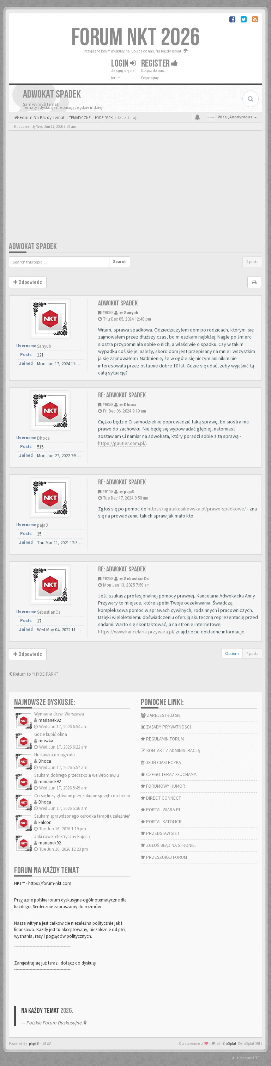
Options (232, 653)
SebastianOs (136, 578)
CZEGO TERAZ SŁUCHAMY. (169, 774)
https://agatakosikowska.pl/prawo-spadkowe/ (196, 509)
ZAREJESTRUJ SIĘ (161, 715)
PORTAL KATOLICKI (161, 822)
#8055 (107, 312)
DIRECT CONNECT (161, 798)
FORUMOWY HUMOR (163, 786)
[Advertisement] (135, 188)
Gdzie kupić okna (50, 734)
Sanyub (131, 312)
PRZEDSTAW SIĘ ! (160, 833)
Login (123, 63)
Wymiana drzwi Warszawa (59, 714)
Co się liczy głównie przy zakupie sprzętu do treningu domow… (95, 796)
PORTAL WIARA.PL (161, 810)
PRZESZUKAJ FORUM (164, 857)
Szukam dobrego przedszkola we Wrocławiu (76, 775)
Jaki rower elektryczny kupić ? (62, 836)
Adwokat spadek (33, 246)
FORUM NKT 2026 (135, 38)
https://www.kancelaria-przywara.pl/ (136, 631)
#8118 (107, 491)
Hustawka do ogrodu (54, 755)
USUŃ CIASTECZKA (161, 763)
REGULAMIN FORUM (162, 739)
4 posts (252, 261)
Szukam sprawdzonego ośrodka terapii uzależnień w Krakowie (93, 816)
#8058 (107, 404)
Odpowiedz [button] (27, 282)
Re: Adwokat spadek (122, 395)
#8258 (107, 578)
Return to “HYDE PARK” (33, 674)
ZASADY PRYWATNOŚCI (166, 727)
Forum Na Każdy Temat (42, 117)
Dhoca (130, 404)
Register (159, 63)
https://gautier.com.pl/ (122, 443)
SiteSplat (229, 1043)
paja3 (129, 491)
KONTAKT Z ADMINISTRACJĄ (170, 751)
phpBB (34, 1043)
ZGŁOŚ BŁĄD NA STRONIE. (168, 845)
